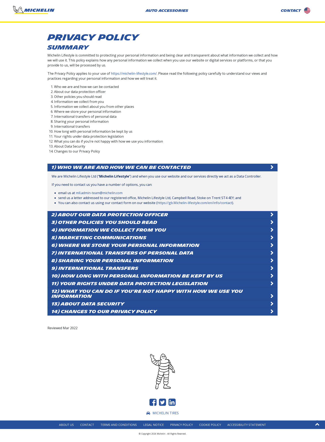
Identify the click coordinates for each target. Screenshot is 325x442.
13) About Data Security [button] (88, 303)
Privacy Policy (181, 425)
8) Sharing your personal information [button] (112, 260)
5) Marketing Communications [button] (99, 237)
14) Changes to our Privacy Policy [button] (104, 311)
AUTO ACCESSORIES (167, 11)
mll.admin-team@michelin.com (99, 193)
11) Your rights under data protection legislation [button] (130, 283)
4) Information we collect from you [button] (109, 230)
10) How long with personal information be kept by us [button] (137, 276)
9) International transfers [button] (95, 268)
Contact (87, 425)
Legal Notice (153, 425)
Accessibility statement (246, 425)
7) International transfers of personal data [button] (123, 253)
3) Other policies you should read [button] (104, 222)
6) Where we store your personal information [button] (125, 245)
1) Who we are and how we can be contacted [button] (121, 167)
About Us (66, 425)
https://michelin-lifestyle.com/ (134, 73)
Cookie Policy (210, 425)
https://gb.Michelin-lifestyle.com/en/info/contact (194, 203)
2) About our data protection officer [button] (110, 214)
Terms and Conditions (119, 425)
